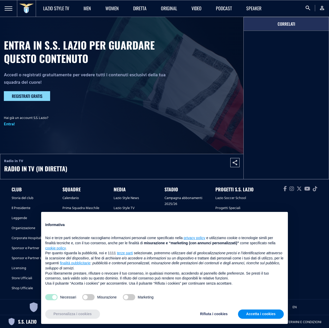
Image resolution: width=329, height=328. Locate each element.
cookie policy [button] (55, 248)
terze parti (125, 253)
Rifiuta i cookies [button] (213, 314)
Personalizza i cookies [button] (72, 314)
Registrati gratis (27, 96)
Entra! (9, 124)
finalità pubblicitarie (75, 263)
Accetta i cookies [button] (261, 314)
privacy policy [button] (194, 238)
